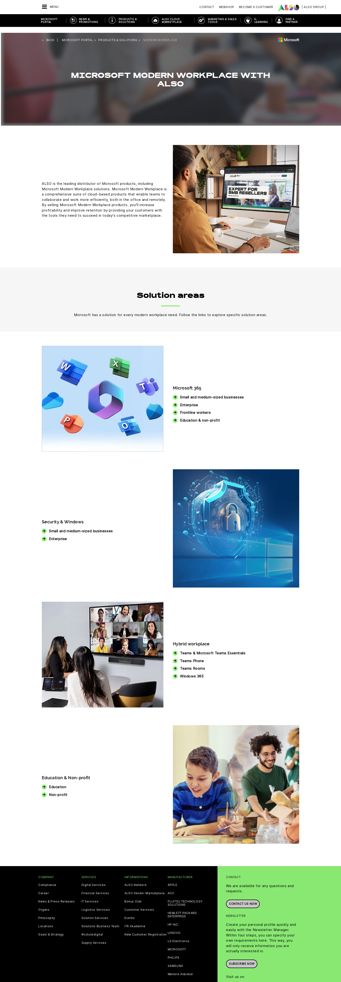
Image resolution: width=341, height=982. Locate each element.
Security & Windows (63, 515)
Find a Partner (292, 20)
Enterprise (189, 399)
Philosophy (46, 912)
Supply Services (94, 936)
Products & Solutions (128, 20)
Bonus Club (133, 895)
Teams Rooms (192, 662)
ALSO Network (135, 878)
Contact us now (243, 896)
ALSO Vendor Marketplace (144, 887)
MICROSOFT (177, 943)
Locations (45, 920)
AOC (171, 887)
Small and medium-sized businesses (212, 391)
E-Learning (261, 20)
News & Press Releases (56, 895)
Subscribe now (242, 956)
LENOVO (174, 926)
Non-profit (58, 788)
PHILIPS (173, 951)
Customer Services (139, 903)
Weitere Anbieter (181, 968)
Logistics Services (95, 903)
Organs (44, 903)
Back (50, 34)
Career (43, 887)
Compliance (47, 878)
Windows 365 (192, 670)
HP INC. (173, 918)
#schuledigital (92, 928)
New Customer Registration (145, 928)
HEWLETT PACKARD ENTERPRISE (182, 908)
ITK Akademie (134, 920)
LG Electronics (179, 935)
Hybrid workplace (191, 637)
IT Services (90, 895)
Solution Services (94, 912)
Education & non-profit (200, 414)
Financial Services (95, 887)
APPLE (172, 878)
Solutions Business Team (100, 920)
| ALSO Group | (314, 7)
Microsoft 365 (187, 382)
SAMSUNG (175, 959)
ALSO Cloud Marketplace (172, 20)
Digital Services (93, 878)
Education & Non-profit (66, 771)
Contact (206, 7)
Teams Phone (192, 654)
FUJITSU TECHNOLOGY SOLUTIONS (185, 897)
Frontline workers (195, 406)
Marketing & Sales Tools (222, 20)
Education (57, 781)
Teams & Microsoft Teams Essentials (212, 647)
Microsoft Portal (49, 20)
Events (129, 912)
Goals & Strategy (51, 928)
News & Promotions (88, 20)
